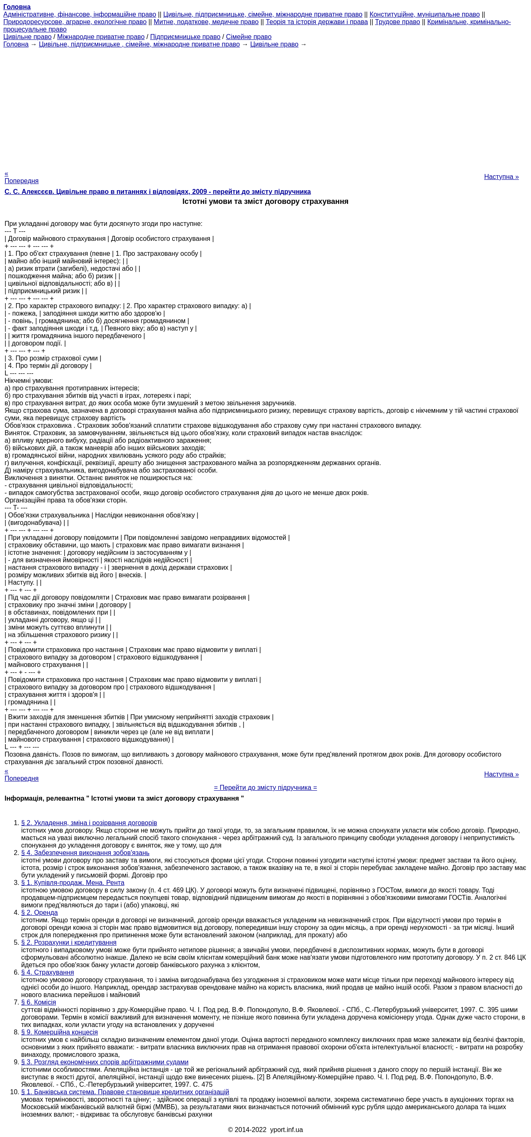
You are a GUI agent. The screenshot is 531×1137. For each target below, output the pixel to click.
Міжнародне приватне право (101, 36)
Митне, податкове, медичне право (206, 21)
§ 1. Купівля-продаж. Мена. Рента (72, 882)
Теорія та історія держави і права (317, 21)
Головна (16, 44)
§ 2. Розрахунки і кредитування (69, 942)
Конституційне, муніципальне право (425, 14)
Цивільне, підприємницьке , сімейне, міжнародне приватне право (139, 44)
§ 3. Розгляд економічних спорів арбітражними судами (104, 1062)
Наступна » (501, 176)
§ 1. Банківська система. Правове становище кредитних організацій (125, 1091)
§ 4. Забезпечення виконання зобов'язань (85, 852)
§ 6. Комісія (38, 1002)
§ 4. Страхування (47, 972)
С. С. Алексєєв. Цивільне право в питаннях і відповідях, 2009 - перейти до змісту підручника (158, 191)
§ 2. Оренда (39, 912)
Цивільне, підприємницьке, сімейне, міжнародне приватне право (263, 14)
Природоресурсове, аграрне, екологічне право (74, 21)
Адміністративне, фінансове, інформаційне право (79, 14)
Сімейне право (249, 36)
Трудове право (397, 21)
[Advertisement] (265, 106)
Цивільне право (27, 36)
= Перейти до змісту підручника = (265, 787)
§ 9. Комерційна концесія (59, 1032)
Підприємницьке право (185, 36)
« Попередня (22, 177)
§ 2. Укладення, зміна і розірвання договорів (89, 822)
